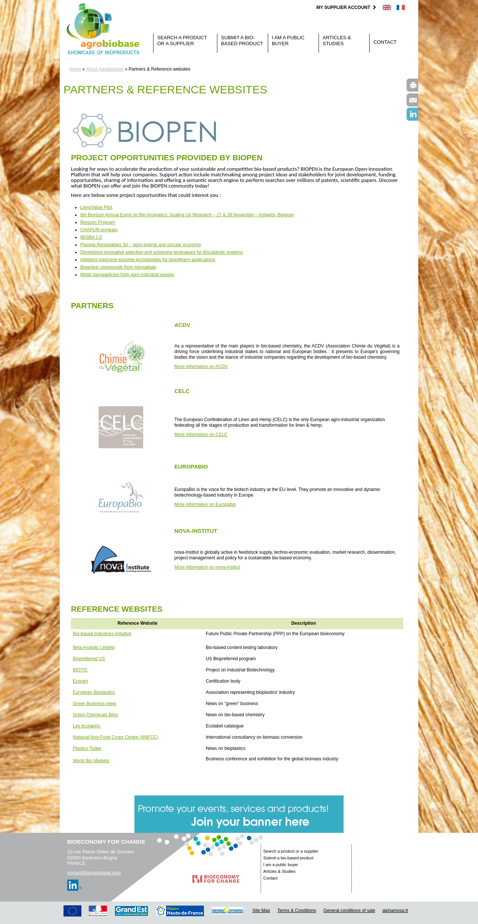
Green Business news (95, 703)
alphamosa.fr (395, 910)
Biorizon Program (97, 222)
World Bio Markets (91, 760)
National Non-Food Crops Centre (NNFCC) (115, 737)
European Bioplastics (94, 692)
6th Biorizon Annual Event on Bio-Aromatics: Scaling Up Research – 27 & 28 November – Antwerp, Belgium (187, 214)
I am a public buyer (288, 40)
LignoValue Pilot (96, 207)
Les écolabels (86, 726)
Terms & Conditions (296, 910)
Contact (385, 42)
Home (75, 69)
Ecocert (80, 681)
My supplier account (346, 7)
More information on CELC (200, 434)
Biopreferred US (89, 658)
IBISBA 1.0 (91, 237)
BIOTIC (80, 670)
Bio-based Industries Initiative (102, 633)
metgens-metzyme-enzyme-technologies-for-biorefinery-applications (147, 259)
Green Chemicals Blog (95, 714)
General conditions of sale (349, 910)
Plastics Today (87, 748)
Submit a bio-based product (242, 40)
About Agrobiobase (105, 69)
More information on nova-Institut (207, 567)
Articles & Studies (337, 40)
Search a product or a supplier (182, 40)
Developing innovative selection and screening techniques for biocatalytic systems (161, 252)
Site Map (261, 910)
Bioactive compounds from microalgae (118, 267)
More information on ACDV (201, 366)
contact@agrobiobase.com (94, 872)
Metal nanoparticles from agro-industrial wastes (127, 274)
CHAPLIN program (99, 229)
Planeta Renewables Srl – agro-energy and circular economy (140, 244)
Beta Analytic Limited (93, 647)
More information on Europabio (205, 504)
